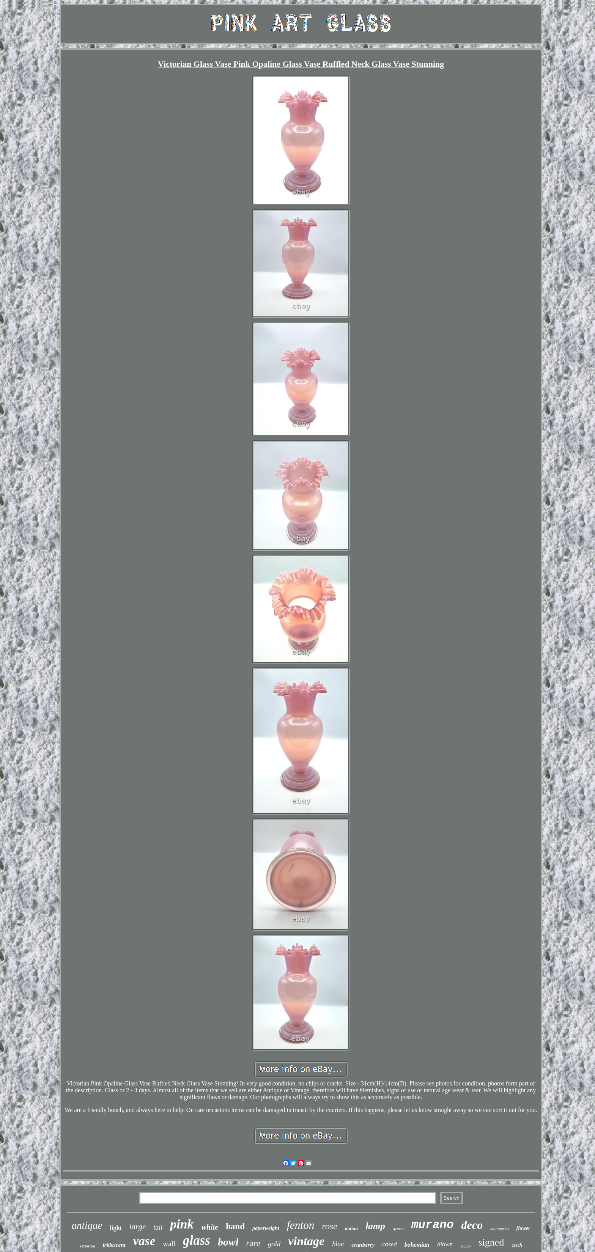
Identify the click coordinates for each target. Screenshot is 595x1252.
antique (87, 1225)
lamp (375, 1226)
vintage (306, 1241)
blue (338, 1244)
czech (517, 1245)
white (209, 1227)
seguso (465, 1246)
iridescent (114, 1245)
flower (523, 1228)
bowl (228, 1242)
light (116, 1228)
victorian (87, 1246)
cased (389, 1244)
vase (144, 1241)
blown (445, 1244)
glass (196, 1240)
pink (182, 1224)
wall (169, 1244)
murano (432, 1225)
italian (351, 1228)
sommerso (499, 1228)
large (137, 1226)
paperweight (265, 1228)
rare (253, 1243)
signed (491, 1242)
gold (274, 1244)
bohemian (417, 1244)
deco (472, 1225)
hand (235, 1226)
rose (329, 1226)
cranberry (363, 1245)
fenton (301, 1225)
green (398, 1228)
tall (157, 1227)
